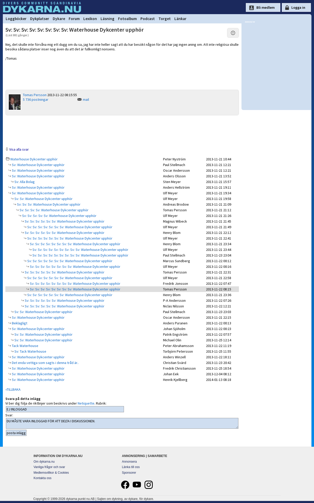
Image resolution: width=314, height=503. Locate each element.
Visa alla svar (19, 149)
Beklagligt (19, 323)
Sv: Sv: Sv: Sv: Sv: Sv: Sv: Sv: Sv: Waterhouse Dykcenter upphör (80, 249)
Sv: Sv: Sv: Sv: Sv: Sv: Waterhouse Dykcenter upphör (64, 221)
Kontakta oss (42, 478)
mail (86, 99)
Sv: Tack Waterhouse (30, 351)
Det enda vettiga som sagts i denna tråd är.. (45, 362)
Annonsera (129, 461)
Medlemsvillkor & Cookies (51, 472)
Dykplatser (39, 18)
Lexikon (90, 18)
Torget (164, 18)
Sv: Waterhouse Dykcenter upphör (38, 164)
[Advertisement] (122, 130)
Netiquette (86, 403)
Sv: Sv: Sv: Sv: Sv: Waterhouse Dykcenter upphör (58, 215)
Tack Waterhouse (24, 345)
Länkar (180, 18)
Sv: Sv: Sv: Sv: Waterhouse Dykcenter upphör (53, 210)
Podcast (147, 18)
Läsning (107, 18)
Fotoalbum (127, 18)
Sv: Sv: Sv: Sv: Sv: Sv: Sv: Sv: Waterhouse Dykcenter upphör (74, 244)
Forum (74, 18)
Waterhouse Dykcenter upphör (34, 159)
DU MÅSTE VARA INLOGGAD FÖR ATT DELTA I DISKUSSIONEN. (122, 423)
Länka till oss (131, 467)
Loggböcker (16, 18)
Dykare (59, 18)
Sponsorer (129, 472)
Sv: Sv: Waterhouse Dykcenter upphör (43, 198)
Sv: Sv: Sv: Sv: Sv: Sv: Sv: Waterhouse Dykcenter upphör (69, 227)
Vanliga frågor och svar (49, 467)
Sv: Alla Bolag (24, 181)
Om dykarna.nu (44, 461)
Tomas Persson (35, 95)
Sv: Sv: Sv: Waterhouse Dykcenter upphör (48, 204)
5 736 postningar (35, 99)
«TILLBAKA (13, 389)
